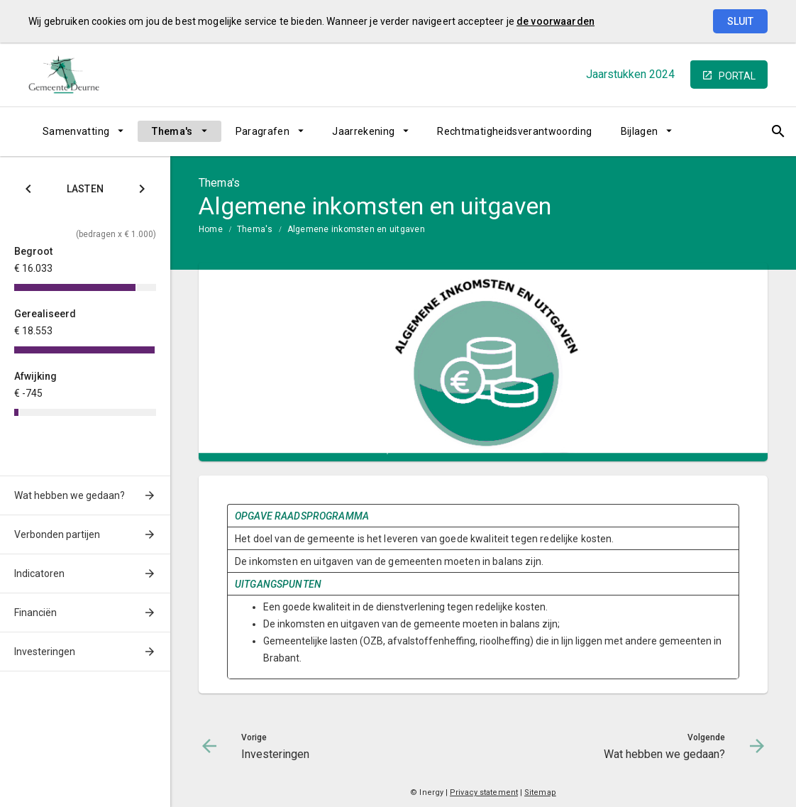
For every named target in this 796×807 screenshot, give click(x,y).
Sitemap (540, 792)
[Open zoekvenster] (752, 131)
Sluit (740, 21)
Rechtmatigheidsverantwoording (514, 131)
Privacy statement (484, 792)
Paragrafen (263, 131)
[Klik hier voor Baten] (141, 191)
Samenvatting (76, 131)
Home (211, 229)
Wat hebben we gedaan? (69, 495)
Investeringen (44, 651)
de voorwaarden (555, 21)
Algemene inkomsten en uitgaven (356, 229)
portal (737, 76)
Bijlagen (639, 131)
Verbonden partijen (57, 534)
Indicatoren (39, 573)
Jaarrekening (363, 131)
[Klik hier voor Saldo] (28, 191)
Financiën (35, 612)
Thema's (172, 131)
